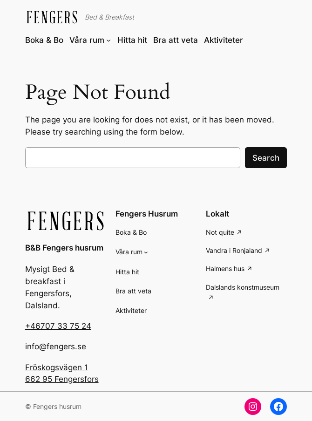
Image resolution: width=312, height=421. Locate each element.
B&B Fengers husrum (64, 247)
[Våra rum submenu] (108, 40)
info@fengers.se (55, 346)
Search (265, 158)
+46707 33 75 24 (58, 326)
